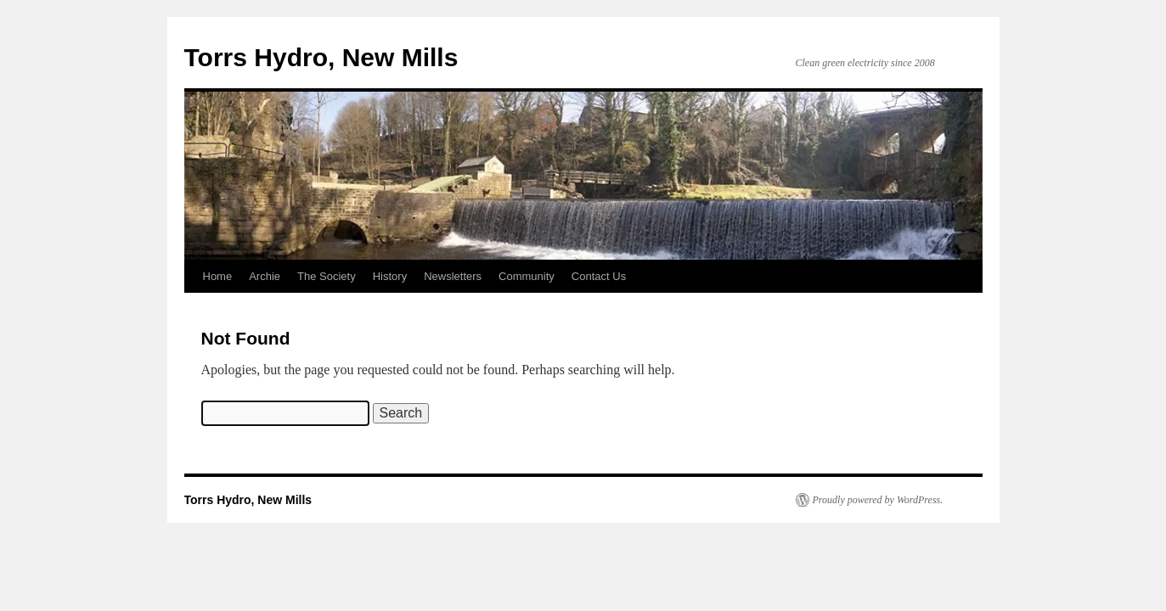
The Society (326, 276)
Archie (264, 276)
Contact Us (599, 276)
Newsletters (453, 276)
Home (218, 276)
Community (527, 276)
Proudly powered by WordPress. (878, 500)
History (390, 276)
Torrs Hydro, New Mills (321, 57)
